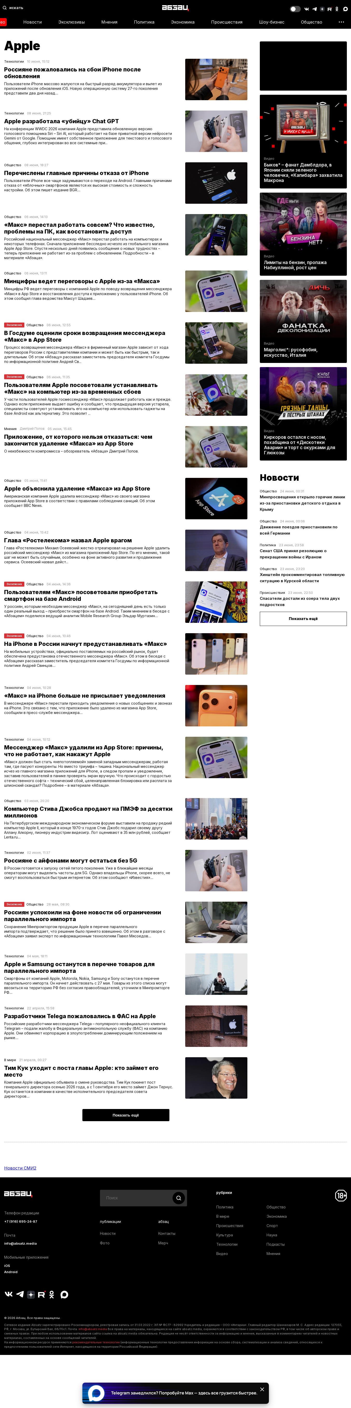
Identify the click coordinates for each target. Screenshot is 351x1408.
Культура (224, 1250)
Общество (311, 22)
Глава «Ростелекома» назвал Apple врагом (68, 546)
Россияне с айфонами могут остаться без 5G (70, 872)
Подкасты (276, 1259)
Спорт (272, 1241)
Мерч (163, 1258)
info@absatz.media (20, 1259)
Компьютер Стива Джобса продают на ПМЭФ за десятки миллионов (88, 821)
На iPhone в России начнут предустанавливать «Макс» (85, 650)
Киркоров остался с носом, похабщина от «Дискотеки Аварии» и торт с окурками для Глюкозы (299, 445)
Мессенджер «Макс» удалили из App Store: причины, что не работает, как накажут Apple (83, 757)
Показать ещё (303, 618)
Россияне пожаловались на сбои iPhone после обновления (72, 72)
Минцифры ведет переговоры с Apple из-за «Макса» (82, 283)
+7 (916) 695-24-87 (20, 1237)
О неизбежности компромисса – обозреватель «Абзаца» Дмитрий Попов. (73, 457)
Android (11, 1287)
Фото (105, 1258)
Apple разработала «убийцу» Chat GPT (61, 121)
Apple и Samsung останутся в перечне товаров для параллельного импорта (79, 979)
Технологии (14, 61)
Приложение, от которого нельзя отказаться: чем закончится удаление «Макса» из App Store (78, 446)
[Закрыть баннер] (262, 1389)
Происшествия (226, 22)
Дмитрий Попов (32, 435)
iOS (7, 1281)
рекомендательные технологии (96, 1357)
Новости (32, 22)
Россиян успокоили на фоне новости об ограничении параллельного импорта (82, 927)
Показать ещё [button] (126, 1130)
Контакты (166, 1248)
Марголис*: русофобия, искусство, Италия (291, 352)
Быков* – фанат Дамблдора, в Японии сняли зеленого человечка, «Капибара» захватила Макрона (303, 172)
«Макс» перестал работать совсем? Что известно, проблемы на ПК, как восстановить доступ (79, 228)
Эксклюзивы (71, 22)
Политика (144, 22)
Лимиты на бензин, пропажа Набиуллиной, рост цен (295, 265)
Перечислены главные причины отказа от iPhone (76, 173)
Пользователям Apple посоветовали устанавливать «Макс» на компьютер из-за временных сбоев (81, 392)
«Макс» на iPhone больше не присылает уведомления (84, 702)
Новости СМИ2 (20, 1183)
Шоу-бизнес (271, 22)
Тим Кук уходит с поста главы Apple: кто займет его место (81, 1084)
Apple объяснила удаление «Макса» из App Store (77, 495)
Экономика (183, 22)
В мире (10, 1073)
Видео (269, 158)
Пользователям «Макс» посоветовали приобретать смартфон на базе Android (81, 602)
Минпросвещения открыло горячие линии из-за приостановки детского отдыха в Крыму (302, 503)
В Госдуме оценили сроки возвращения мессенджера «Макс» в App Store (84, 339)
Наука (272, 1250)
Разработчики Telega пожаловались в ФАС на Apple (80, 1029)
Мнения (109, 22)
